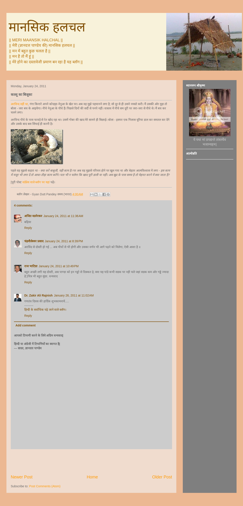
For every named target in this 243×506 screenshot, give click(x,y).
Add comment (25, 325)
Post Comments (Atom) (44, 486)
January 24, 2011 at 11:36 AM (63, 216)
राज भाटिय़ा (30, 266)
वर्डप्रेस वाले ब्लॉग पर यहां (36, 182)
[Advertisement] (91, 461)
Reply (28, 228)
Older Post (162, 477)
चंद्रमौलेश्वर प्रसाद (33, 241)
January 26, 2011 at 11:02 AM (74, 295)
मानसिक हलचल (47, 27)
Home (92, 477)
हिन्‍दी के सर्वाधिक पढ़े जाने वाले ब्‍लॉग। (45, 309)
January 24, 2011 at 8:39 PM (64, 241)
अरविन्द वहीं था (19, 104)
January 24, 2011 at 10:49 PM (59, 266)
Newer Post (21, 477)
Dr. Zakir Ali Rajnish (38, 295)
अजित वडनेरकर (33, 216)
